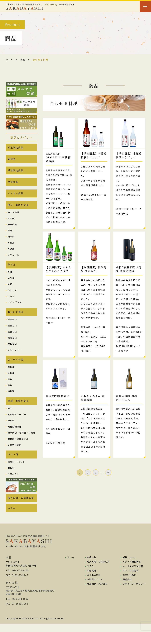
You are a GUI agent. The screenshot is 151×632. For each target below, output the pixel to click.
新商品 (12, 160)
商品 (23, 59)
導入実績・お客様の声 (21, 505)
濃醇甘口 (12, 348)
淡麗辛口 (12, 324)
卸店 (10, 414)
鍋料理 (11, 396)
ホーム (10, 59)
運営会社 (126, 587)
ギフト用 (13, 461)
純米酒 (11, 240)
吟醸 (10, 234)
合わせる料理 (15, 365)
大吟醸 (11, 222)
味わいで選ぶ (15, 316)
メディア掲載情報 (130, 570)
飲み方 (12, 268)
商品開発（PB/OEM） (97, 592)
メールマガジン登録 (132, 574)
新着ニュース (128, 565)
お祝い (11, 474)
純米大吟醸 (13, 216)
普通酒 (11, 252)
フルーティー (14, 354)
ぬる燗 (11, 282)
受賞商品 (13, 184)
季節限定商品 (15, 172)
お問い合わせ (128, 583)
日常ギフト (13, 481)
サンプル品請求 (129, 578)
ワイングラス (15, 306)
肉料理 (11, 372)
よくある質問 (92, 583)
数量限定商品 (15, 148)
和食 (10, 384)
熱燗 (10, 276)
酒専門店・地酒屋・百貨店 (22, 439)
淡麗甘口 (12, 336)
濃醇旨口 (12, 342)
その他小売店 (15, 451)
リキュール (13, 258)
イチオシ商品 (15, 196)
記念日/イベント (16, 468)
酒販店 (11, 426)
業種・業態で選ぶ (18, 407)
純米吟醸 (12, 228)
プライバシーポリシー (133, 592)
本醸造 (11, 246)
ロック (11, 300)
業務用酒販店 (15, 432)
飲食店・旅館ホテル (18, 445)
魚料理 (11, 378)
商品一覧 (90, 565)
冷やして (12, 294)
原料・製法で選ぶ (18, 208)
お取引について (93, 587)
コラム (12, 516)
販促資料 (90, 578)
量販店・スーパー (17, 420)
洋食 (10, 390)
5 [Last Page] (108, 472)
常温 (10, 288)
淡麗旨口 (12, 330)
